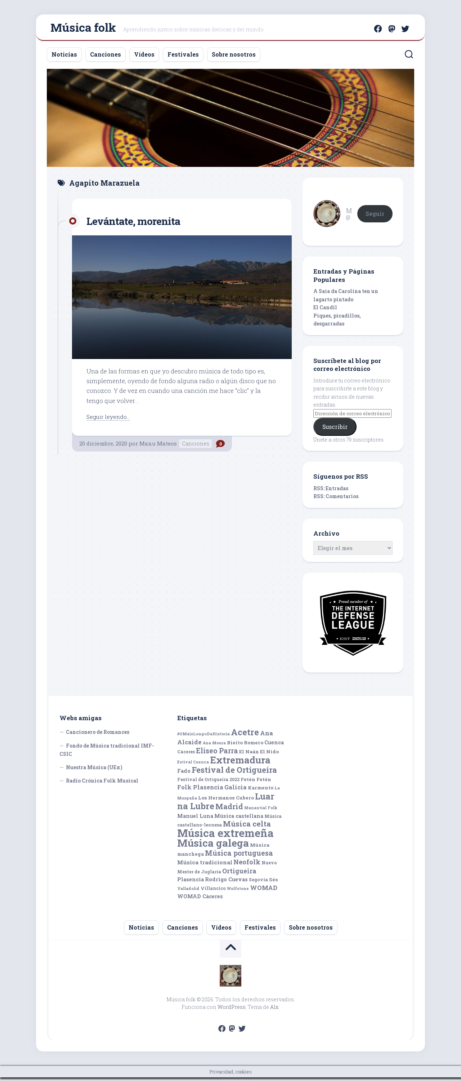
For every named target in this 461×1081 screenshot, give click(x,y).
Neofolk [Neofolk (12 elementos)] (246, 865)
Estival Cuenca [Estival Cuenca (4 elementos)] (193, 765)
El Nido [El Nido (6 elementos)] (269, 755)
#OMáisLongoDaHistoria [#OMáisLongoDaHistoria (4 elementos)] (203, 737)
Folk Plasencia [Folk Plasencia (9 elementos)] (200, 790)
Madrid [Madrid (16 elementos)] (229, 810)
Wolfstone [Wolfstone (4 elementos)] (238, 892)
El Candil (325, 310)
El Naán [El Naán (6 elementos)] (249, 755)
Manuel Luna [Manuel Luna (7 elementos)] (195, 819)
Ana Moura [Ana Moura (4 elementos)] (214, 746)
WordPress (232, 1010)
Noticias (64, 58)
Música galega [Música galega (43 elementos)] (213, 846)
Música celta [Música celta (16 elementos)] (247, 827)
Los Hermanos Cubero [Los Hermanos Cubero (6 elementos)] (226, 801)
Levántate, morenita (139, 224)
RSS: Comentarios (335, 499)
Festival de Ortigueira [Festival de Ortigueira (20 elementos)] (234, 773)
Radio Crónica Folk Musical (102, 784)
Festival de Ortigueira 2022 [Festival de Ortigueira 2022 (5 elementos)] (208, 783)
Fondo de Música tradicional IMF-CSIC (106, 753)
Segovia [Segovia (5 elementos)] (258, 883)
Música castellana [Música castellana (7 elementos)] (238, 819)
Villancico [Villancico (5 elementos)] (213, 892)
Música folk (83, 29)
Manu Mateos (158, 447)
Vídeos (144, 58)
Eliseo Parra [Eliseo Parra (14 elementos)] (217, 754)
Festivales (183, 58)
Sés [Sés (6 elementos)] (273, 883)
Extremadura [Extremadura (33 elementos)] (240, 763)
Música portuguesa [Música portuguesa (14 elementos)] (239, 856)
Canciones (105, 58)
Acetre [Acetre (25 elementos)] (245, 735)
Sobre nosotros (234, 58)
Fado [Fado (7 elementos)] (184, 774)
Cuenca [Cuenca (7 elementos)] (274, 746)
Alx (274, 1010)
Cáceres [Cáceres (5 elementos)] (186, 755)
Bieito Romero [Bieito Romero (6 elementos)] (245, 746)
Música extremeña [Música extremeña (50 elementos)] (225, 836)
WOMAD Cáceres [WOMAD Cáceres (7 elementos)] (200, 899)
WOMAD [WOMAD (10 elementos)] (263, 891)
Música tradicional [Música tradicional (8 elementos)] (204, 865)
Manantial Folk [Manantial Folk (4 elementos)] (260, 811)
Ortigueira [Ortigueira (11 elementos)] (239, 874)
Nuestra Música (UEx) (94, 770)
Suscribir (335, 430)
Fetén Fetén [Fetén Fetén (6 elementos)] (256, 783)
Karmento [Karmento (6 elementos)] (260, 791)
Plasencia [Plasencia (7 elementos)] (190, 883)
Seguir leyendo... (110, 420)
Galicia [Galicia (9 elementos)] (235, 790)
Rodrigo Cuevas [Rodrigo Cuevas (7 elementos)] (226, 883)
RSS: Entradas (330, 491)
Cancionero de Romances (97, 735)
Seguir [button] (375, 217)
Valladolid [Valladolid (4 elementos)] (188, 892)
